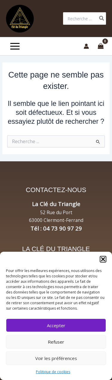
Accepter (56, 325)
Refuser (56, 342)
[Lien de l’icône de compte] (86, 46)
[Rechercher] (102, 18)
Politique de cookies (53, 371)
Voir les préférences (56, 358)
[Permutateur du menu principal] (15, 46)
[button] (103, 259)
